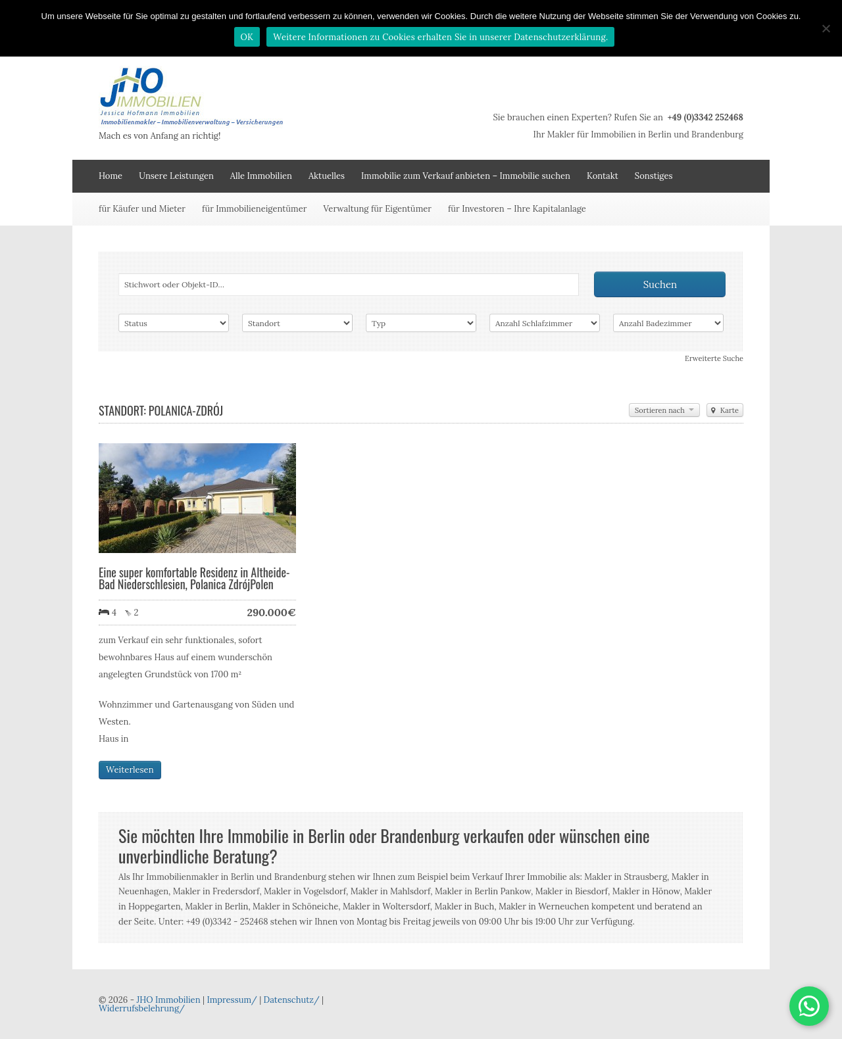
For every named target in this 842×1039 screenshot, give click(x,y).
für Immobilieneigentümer (254, 208)
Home (110, 175)
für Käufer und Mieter (142, 208)
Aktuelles (327, 175)
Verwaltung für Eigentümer (377, 208)
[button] (809, 1006)
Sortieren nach (664, 410)
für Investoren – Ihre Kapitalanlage (517, 208)
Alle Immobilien (261, 175)
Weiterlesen (130, 769)
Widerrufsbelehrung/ (142, 1008)
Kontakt (602, 175)
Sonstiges (654, 175)
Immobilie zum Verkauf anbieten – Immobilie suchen (465, 175)
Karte (725, 410)
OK (247, 37)
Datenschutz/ (292, 999)
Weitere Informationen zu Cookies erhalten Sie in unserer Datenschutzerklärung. (440, 37)
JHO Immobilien (168, 999)
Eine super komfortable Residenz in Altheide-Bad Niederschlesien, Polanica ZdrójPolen (194, 578)
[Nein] (825, 28)
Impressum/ (232, 999)
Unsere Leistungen (176, 175)
